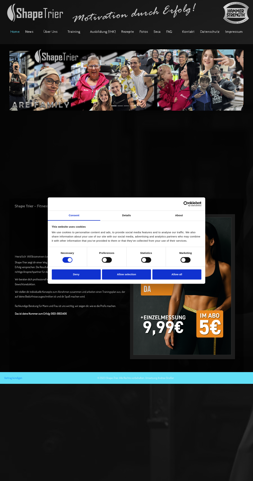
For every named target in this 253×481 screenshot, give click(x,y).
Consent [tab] (74, 215)
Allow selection (126, 274)
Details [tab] (126, 215)
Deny (76, 274)
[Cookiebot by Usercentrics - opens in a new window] (186, 203)
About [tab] (179, 215)
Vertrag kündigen (13, 378)
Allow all (176, 274)
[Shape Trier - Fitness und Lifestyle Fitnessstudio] (126, 13)
